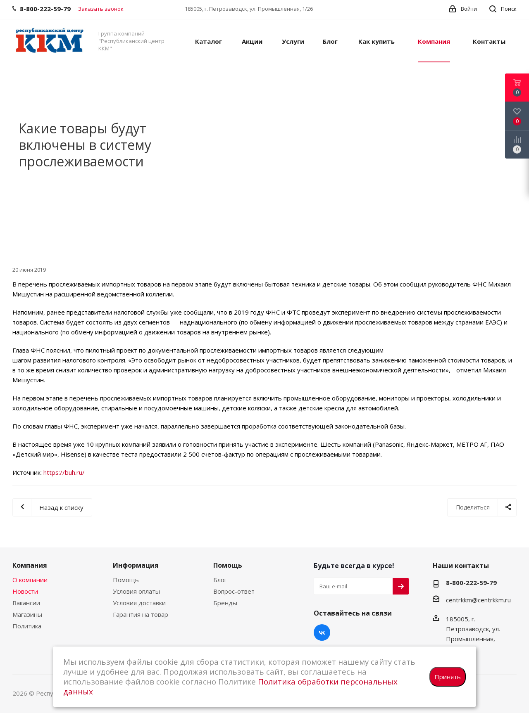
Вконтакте (322, 632)
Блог (220, 580)
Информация (136, 565)
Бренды (225, 603)
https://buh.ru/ (64, 472)
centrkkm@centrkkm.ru (478, 600)
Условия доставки (139, 603)
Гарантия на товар (140, 614)
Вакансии (26, 603)
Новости (25, 591)
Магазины (27, 614)
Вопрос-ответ (234, 591)
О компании (30, 580)
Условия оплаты (136, 591)
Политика (26, 626)
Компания (29, 565)
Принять (447, 677)
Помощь (126, 580)
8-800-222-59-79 (471, 582)
